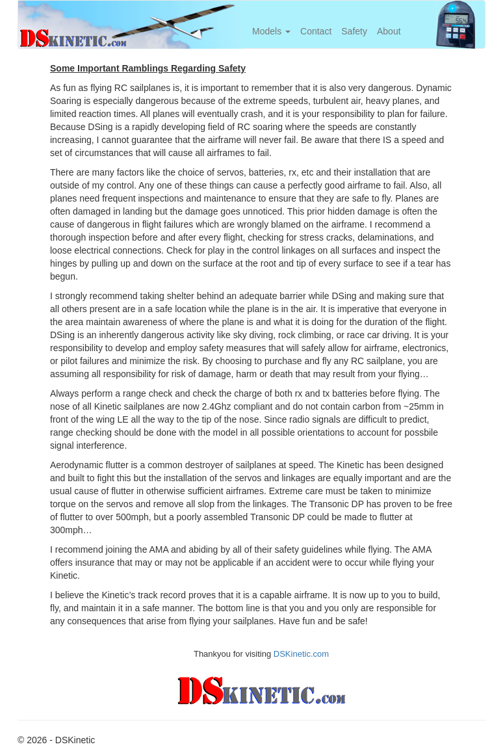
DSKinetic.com (301, 654)
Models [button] (271, 31)
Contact (315, 31)
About (389, 31)
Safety (354, 31)
